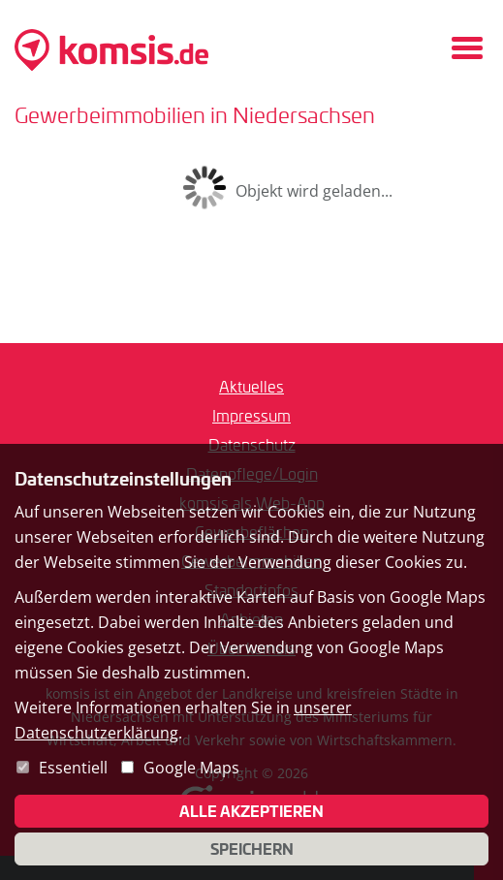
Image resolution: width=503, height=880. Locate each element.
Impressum (251, 415)
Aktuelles (251, 386)
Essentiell (73, 767)
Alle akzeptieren (251, 811)
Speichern (252, 849)
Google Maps (191, 767)
